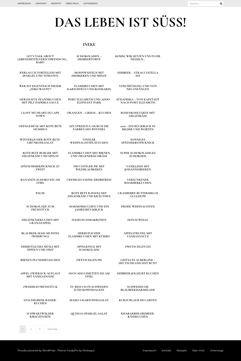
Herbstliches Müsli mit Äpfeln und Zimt (40, 248)
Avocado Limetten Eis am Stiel (89, 274)
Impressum (24, 3)
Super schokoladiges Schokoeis (138, 154)
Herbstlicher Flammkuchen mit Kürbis (89, 234)
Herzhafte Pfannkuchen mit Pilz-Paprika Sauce (40, 100)
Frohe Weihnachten (138, 206)
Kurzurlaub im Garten (138, 300)
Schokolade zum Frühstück (40, 208)
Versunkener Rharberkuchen (137, 181)
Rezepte (56, 3)
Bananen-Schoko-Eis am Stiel (40, 181)
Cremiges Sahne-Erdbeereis (89, 180)
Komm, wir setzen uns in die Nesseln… (137, 57)
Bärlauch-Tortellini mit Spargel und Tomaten (40, 74)
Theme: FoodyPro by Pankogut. (76, 350)
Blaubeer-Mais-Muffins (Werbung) (40, 234)
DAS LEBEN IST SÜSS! (120, 22)
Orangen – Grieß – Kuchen (89, 113)
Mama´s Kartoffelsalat (89, 300)
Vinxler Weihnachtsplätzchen (89, 141)
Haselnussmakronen (89, 220)
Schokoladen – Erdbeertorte (89, 57)
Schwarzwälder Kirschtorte (40, 315)
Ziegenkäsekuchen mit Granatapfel (40, 221)
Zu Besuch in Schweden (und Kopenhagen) (89, 288)
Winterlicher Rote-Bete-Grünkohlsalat (40, 141)
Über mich (72, 3)
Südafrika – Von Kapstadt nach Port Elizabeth (137, 100)
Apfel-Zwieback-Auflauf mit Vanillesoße (40, 274)
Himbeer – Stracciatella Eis (137, 74)
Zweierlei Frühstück (40, 287)
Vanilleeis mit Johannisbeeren (138, 167)
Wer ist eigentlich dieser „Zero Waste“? (40, 87)
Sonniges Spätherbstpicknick (137, 141)
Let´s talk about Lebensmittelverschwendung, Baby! (42, 59)
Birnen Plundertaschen (40, 260)
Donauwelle (137, 220)
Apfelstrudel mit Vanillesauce (138, 234)
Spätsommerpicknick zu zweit (40, 167)
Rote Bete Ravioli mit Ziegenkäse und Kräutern (89, 194)
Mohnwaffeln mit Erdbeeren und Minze (89, 74)
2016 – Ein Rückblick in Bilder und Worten (137, 127)
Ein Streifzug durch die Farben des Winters (89, 127)
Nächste (52, 329)
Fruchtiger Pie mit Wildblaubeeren (89, 167)
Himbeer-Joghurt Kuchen (138, 273)
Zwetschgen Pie (89, 260)
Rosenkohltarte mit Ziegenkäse (138, 114)
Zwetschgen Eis (138, 246)
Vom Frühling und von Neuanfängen (138, 87)
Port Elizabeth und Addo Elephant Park (89, 100)
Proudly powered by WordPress (36, 350)
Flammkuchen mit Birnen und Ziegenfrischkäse (89, 154)
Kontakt (41, 3)
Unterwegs (91, 3)
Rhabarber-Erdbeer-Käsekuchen (138, 315)
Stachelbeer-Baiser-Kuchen (40, 301)
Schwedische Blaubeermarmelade (138, 288)
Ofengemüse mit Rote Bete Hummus (40, 127)
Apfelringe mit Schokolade (89, 248)
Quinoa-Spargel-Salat (89, 313)
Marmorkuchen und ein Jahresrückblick (89, 208)
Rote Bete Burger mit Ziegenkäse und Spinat (40, 154)
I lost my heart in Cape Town (40, 114)
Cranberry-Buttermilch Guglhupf (138, 194)
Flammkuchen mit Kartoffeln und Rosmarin (89, 87)
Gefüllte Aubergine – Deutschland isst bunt (138, 261)
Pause (40, 193)
